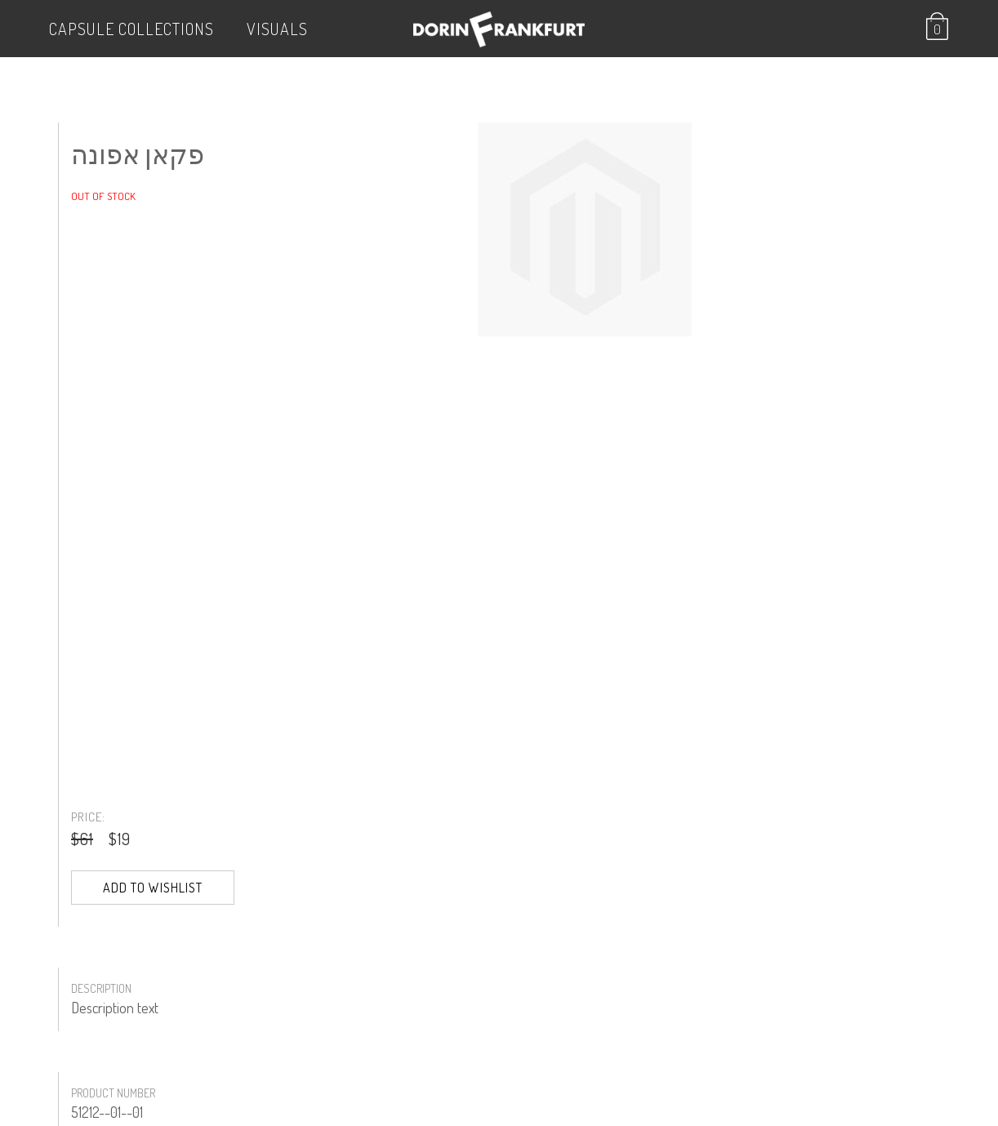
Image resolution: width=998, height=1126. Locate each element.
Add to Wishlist (153, 887)
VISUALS (277, 28)
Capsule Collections (131, 28)
